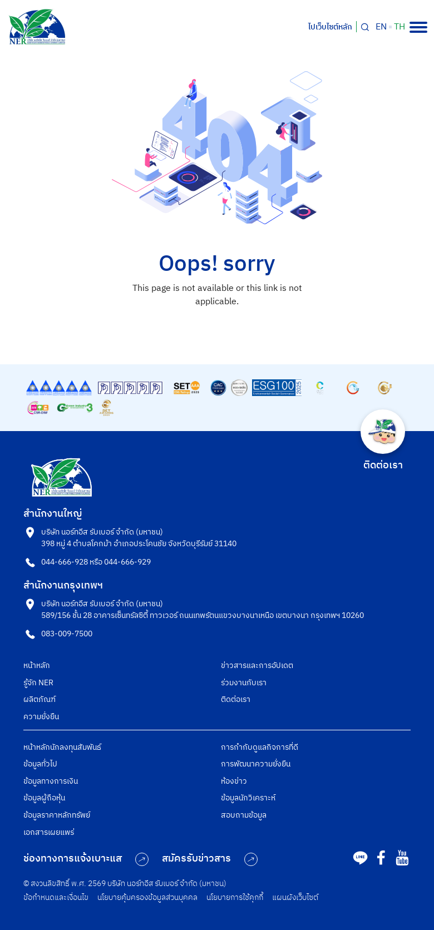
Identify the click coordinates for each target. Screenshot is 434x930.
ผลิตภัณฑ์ (39, 699)
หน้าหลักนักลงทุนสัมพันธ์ (62, 747)
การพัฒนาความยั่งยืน (255, 764)
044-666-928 (64, 562)
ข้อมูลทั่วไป (40, 764)
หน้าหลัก (36, 665)
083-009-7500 (66, 633)
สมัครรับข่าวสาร (210, 858)
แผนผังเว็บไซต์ (295, 897)
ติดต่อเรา (235, 699)
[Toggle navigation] (418, 27)
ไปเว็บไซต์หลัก (330, 27)
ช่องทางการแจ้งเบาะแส (86, 858)
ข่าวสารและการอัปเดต (257, 665)
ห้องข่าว (234, 781)
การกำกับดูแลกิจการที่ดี (259, 747)
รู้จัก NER (38, 682)
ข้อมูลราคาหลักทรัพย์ (56, 815)
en (381, 27)
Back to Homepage (217, 327)
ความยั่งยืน (41, 716)
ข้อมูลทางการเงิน (50, 781)
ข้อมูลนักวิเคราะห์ (248, 798)
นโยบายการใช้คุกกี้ (234, 897)
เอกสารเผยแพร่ (48, 832)
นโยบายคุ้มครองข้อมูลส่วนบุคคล (147, 897)
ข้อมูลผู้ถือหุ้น (44, 798)
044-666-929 (127, 562)
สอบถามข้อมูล (244, 815)
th (399, 27)
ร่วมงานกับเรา (244, 682)
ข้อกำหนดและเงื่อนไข (55, 897)
